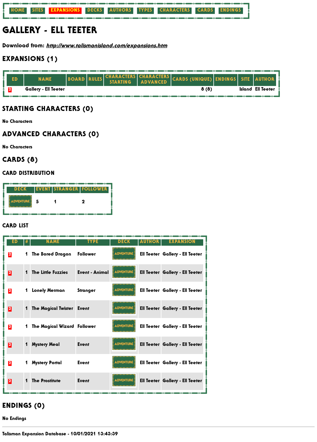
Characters (175, 10)
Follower (87, 254)
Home (18, 10)
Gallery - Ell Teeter (44, 89)
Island (245, 89)
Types (145, 10)
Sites (37, 10)
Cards (205, 10)
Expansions (65, 10)
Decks (94, 10)
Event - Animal (93, 273)
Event (83, 309)
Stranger (86, 291)
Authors (120, 10)
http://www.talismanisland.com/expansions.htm (106, 46)
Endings (230, 10)
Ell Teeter (265, 89)
